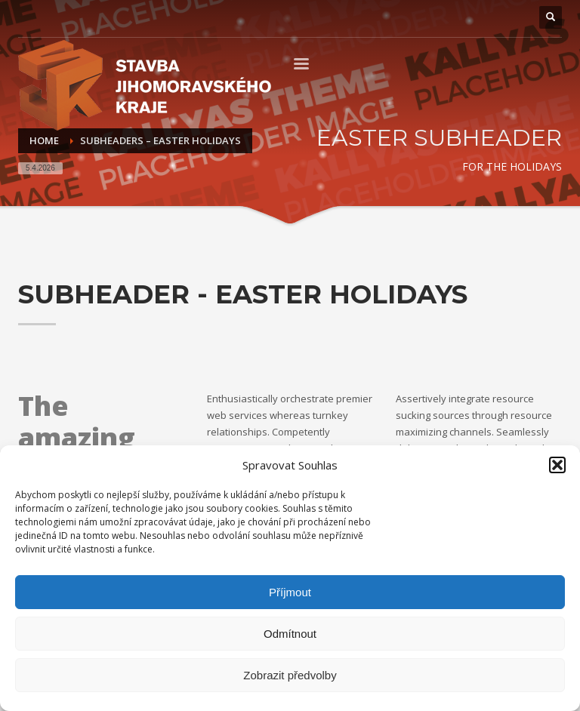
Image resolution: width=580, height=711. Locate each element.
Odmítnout (290, 633)
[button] (557, 464)
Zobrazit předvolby (289, 675)
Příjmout (290, 592)
